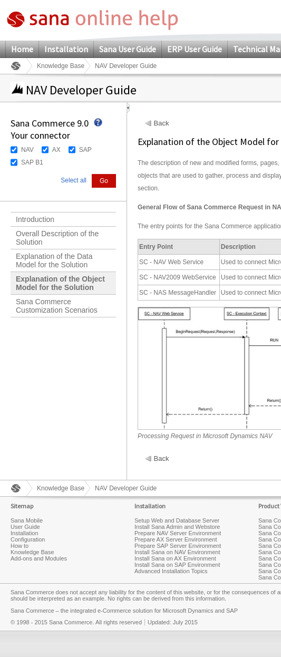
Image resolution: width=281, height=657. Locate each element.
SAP (85, 149)
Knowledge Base (60, 66)
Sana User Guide (127, 49)
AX (56, 149)
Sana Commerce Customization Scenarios (57, 305)
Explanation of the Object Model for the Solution (60, 283)
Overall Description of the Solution (57, 237)
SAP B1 (32, 162)
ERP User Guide (194, 49)
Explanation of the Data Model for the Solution (54, 260)
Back (161, 123)
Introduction (35, 219)
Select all (73, 180)
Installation (66, 49)
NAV (27, 149)
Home (22, 49)
